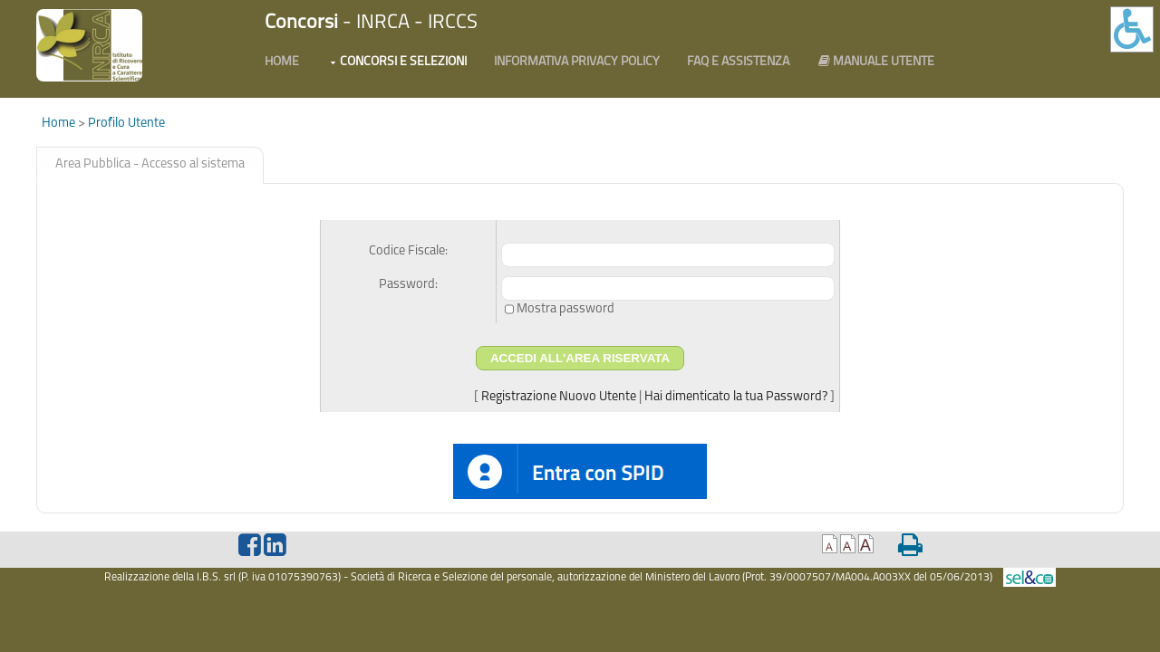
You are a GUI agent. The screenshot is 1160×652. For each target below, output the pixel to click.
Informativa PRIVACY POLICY (577, 62)
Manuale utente (875, 61)
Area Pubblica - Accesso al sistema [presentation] (150, 164)
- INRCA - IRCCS (371, 23)
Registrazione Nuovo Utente (558, 397)
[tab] (150, 165)
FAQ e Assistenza (738, 62)
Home (282, 62)
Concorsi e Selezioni (403, 62)
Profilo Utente (126, 123)
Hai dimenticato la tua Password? (735, 397)
